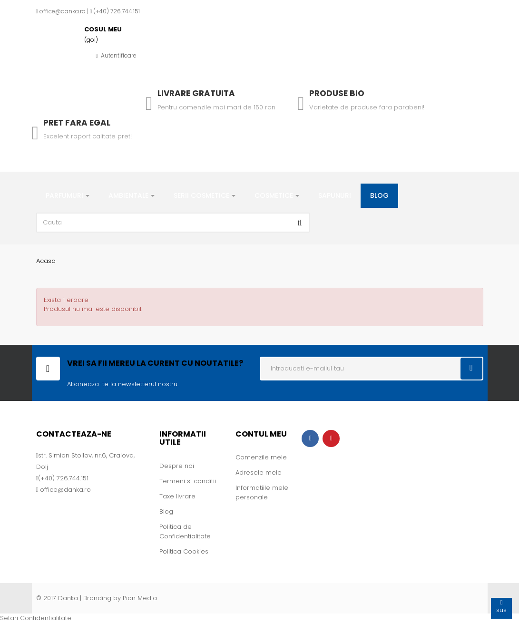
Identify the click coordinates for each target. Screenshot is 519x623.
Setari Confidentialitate (35, 618)
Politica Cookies (183, 551)
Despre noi (176, 465)
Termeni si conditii (187, 481)
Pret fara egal (76, 122)
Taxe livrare (177, 496)
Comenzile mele (261, 457)
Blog (166, 511)
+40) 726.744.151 (118, 11)
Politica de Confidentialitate (185, 531)
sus (501, 606)
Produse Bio (336, 93)
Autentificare (116, 55)
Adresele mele (258, 472)
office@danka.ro (62, 11)
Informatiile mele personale (261, 492)
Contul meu (261, 433)
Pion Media (140, 598)
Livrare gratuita (196, 93)
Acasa (46, 260)
